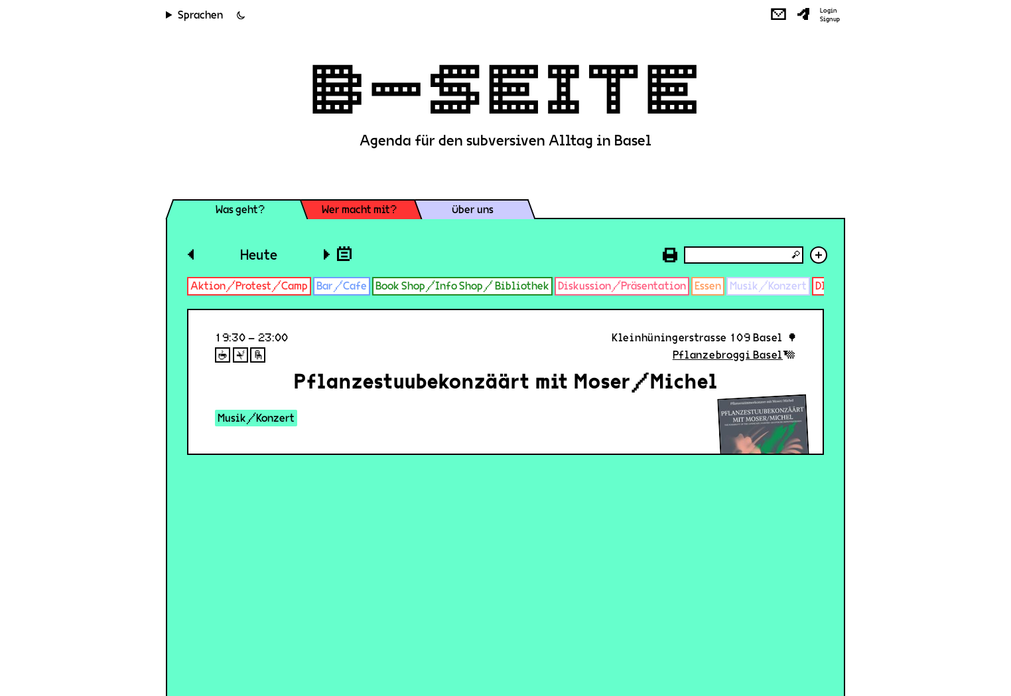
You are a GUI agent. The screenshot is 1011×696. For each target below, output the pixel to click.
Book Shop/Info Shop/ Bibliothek (462, 286)
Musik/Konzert (768, 286)
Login (828, 10)
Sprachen (200, 15)
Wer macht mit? (359, 209)
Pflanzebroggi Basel (728, 355)
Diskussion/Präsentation (622, 286)
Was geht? (240, 209)
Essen (708, 286)
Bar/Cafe (341, 286)
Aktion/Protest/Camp (249, 286)
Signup (830, 19)
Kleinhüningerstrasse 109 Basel (697, 337)
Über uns (473, 209)
